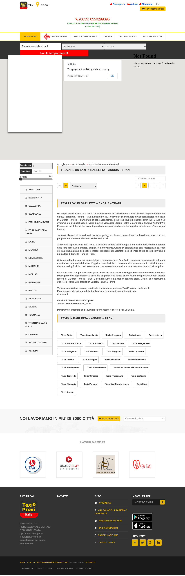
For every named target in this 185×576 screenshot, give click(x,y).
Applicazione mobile (85, 37)
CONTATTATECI (105, 544)
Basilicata (33, 199)
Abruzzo (32, 190)
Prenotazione (44, 570)
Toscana (32, 316)
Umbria (31, 335)
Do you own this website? (78, 77)
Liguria (31, 251)
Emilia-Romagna (37, 223)
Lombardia (34, 259)
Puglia (31, 291)
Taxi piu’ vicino (55, 37)
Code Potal (26, 172)
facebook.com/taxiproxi (81, 302)
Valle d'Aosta (36, 343)
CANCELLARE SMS (106, 536)
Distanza (23, 178)
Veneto (31, 352)
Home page (27, 570)
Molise (31, 275)
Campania (33, 215)
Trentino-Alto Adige (36, 326)
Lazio (30, 243)
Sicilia (31, 308)
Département (25, 166)
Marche (32, 267)
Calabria (33, 207)
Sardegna (33, 299)
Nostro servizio (153, 37)
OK (112, 76)
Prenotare (31, 37)
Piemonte (33, 283)
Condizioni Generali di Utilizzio (51, 564)
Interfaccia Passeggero (122, 274)
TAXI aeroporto (106, 529)
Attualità (103, 504)
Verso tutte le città (109, 420)
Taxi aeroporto (127, 37)
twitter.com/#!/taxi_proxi (78, 305)
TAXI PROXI (90, 564)
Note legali (26, 564)
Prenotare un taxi (108, 522)
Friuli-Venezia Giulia (36, 233)
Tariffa (108, 37)
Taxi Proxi (34, 5)
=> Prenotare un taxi (153, 9)
